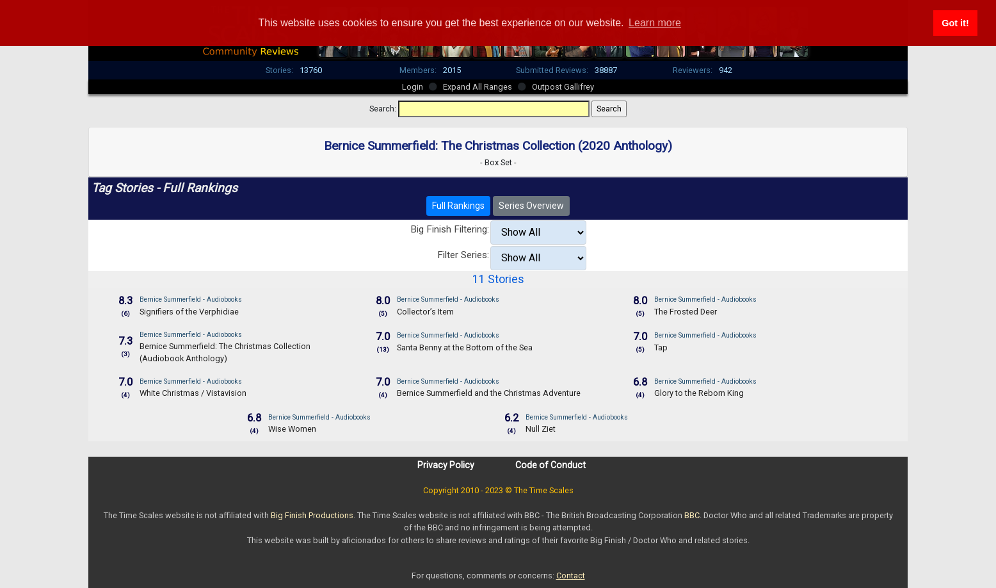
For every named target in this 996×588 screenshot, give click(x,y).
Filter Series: (463, 255)
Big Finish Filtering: (449, 229)
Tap (661, 347)
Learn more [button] (655, 22)
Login (412, 87)
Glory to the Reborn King (699, 393)
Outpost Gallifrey (563, 87)
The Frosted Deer (685, 311)
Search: (382, 108)
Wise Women (292, 429)
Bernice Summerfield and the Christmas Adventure (489, 393)
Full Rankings (458, 205)
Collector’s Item (425, 311)
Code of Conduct (550, 465)
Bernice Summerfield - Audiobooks (191, 299)
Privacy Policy (445, 465)
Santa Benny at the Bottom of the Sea (465, 347)
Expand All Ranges (477, 87)
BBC (692, 515)
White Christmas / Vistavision (193, 393)
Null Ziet (541, 429)
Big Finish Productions (312, 515)
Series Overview (531, 205)
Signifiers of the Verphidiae (189, 311)
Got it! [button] (955, 23)
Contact (570, 575)
